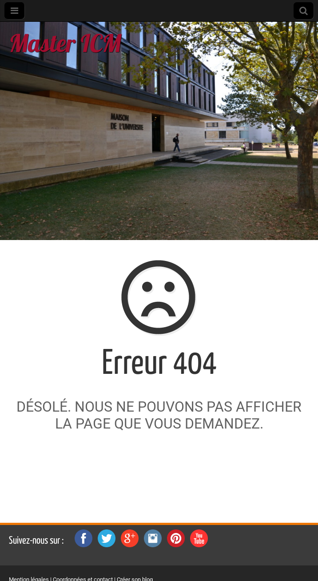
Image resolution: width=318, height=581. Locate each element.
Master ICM (65, 43)
